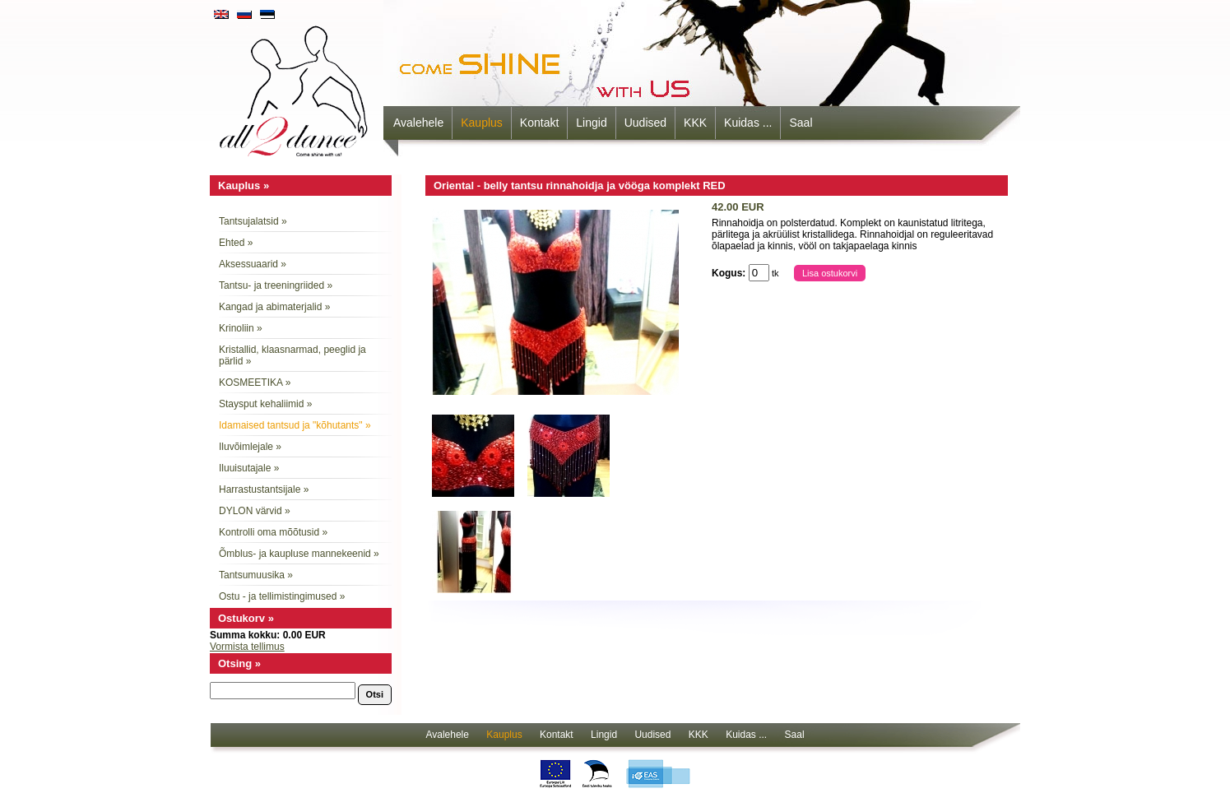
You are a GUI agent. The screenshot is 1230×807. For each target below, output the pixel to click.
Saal (800, 122)
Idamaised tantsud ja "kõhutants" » (295, 425)
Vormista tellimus (247, 646)
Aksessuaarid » (252, 264)
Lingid (591, 122)
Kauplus (482, 122)
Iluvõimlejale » (250, 446)
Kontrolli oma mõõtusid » (273, 532)
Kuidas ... (748, 122)
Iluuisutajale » (249, 468)
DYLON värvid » (254, 511)
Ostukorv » (246, 618)
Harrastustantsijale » (264, 489)
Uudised (645, 122)
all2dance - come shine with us (295, 86)
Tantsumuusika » (256, 575)
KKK (695, 122)
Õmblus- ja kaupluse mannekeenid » (299, 553)
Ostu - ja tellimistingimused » (282, 596)
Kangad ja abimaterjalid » (274, 307)
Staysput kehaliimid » (265, 404)
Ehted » (236, 242)
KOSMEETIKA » (254, 382)
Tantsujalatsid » (253, 221)
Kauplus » (243, 185)
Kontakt (539, 122)
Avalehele (418, 122)
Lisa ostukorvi (829, 273)
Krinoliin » (240, 328)
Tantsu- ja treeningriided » (275, 285)
